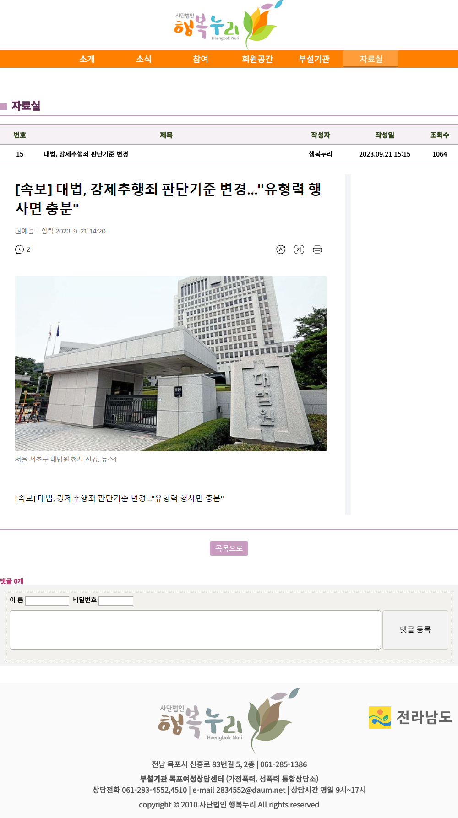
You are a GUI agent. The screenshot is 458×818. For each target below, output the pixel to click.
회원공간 (257, 59)
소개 (87, 59)
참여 (200, 59)
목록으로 (229, 548)
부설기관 (314, 59)
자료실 (371, 59)
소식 (144, 59)
